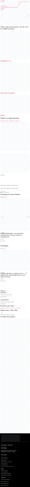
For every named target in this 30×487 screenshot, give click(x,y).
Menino (4, 7)
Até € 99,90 (11, 308)
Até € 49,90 (7, 308)
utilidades (11, 120)
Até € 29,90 (3, 308)
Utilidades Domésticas (10, 7)
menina (2, 120)
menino (7, 120)
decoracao (17, 120)
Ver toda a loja (3, 191)
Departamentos (4, 6)
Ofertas (2, 9)
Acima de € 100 (16, 308)
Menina (2, 7)
